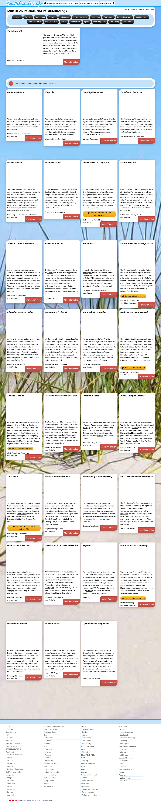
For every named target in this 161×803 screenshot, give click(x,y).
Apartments (10, 752)
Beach (77, 3)
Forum (83, 766)
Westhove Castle (53, 162)
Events (89, 3)
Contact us (123, 781)
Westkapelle (87, 273)
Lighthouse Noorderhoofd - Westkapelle (61, 395)
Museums (17, 17)
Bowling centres (141, 17)
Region (102, 3)
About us (122, 775)
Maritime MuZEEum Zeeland (134, 312)
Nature (63, 22)
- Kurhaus (9, 766)
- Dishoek (122, 749)
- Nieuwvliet (123, 761)
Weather (109, 3)
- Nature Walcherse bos (127, 746)
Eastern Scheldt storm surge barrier (136, 243)
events (70, 200)
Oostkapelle (72, 189)
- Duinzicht (10, 786)
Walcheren (105, 119)
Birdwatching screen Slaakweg (97, 476)
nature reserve (97, 516)
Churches (52, 17)
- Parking (84, 761)
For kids (9, 738)
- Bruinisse (85, 784)
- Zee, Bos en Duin (50, 729)
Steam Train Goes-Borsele (57, 476)
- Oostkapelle (124, 735)
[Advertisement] (75, 71)
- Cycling (84, 732)
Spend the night (68, 3)
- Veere (121, 729)
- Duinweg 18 (10, 763)
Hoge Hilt (49, 92)
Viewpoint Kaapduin (54, 243)
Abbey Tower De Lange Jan (96, 162)
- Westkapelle (124, 744)
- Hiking (84, 735)
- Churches (47, 758)
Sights (46, 746)
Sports (86, 22)
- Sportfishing (86, 744)
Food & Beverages (88, 746)
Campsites (10, 775)
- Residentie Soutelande (14, 769)
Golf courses (127, 22)
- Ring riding (85, 752)
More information (71, 62)
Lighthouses (64, 17)
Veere (53, 653)
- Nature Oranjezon (126, 732)
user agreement (22, 800)
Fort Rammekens (91, 395)
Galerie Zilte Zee (128, 162)
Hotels (46, 735)
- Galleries (47, 752)
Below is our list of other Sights (25, 83)
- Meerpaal (10, 795)
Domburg (61, 189)
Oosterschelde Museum (18, 545)
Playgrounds (108, 17)
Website (14, 137)
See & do (83, 3)
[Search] (113, 3)
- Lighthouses (49, 761)
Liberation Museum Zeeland (20, 312)
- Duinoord (9, 761)
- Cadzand (122, 767)
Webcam (59, 3)
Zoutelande (51, 3)
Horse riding (114, 22)
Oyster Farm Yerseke (17, 623)
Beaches (47, 743)
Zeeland (140, 124)
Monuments (40, 17)
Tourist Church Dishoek (56, 312)
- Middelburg (123, 755)
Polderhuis (88, 243)
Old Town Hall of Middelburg (134, 545)
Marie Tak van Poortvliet (94, 312)
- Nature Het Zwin (125, 769)
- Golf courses (86, 741)
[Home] (45, 3)
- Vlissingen (123, 752)
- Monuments (48, 755)
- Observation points (51, 764)
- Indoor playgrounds (51, 772)
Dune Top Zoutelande (93, 92)
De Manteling (22, 514)
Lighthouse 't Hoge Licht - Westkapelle (61, 545)
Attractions (96, 17)
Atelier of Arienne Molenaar (20, 243)
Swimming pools (99, 22)
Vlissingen (86, 428)
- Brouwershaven (87, 781)
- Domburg (123, 741)
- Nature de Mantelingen (128, 738)
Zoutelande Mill (14, 31)
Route (83, 758)
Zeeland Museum (15, 395)
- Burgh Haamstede (88, 792)
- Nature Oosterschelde (89, 789)
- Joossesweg (11, 789)
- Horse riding (86, 738)
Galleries (28, 17)
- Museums (48, 749)
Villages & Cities (51, 22)
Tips (7, 735)
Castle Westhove (13, 511)
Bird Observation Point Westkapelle (136, 476)
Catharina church (15, 92)
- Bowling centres (50, 775)
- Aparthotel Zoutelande (14, 755)
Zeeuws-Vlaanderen (126, 758)
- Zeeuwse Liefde (50, 732)
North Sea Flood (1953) (132, 281)
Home (8, 726)
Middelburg (17, 430)
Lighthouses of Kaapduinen (96, 623)
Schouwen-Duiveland (89, 775)
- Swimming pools (87, 729)
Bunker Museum (15, 162)
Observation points (80, 17)
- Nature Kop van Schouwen (91, 795)
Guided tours (75, 22)
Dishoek (50, 273)
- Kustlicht (9, 792)
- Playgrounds (49, 769)
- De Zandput (10, 784)
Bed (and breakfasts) (13, 772)
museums (138, 352)
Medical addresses (88, 764)
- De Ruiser (10, 781)
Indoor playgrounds (124, 17)
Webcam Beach (11, 746)
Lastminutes (48, 738)
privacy (29, 800)
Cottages (9, 778)
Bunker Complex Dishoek (132, 395)
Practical (96, 3)
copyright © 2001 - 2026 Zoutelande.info (42, 800)
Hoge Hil (87, 545)
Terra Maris (12, 476)
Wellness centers (35, 22)
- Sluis (121, 764)
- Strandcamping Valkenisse (54, 726)
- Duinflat (9, 758)
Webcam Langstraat (13, 743)
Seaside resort (11, 732)
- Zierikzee (85, 786)
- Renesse (84, 778)
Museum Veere (52, 623)
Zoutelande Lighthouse (131, 92)
